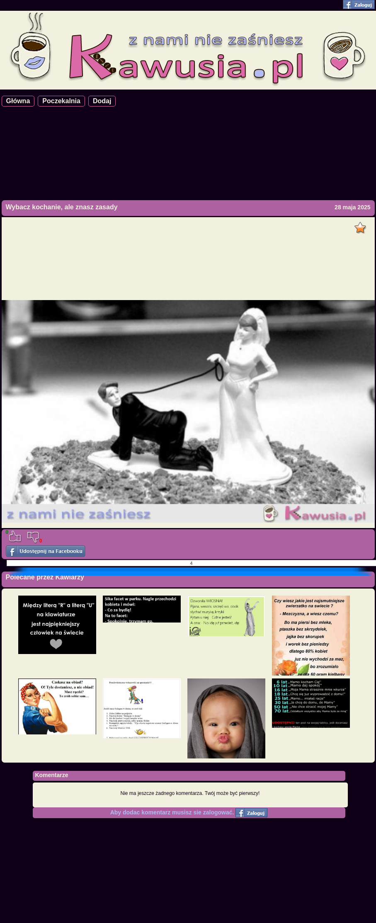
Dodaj (102, 100)
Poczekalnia (61, 100)
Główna (18, 100)
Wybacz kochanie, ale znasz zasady (62, 207)
